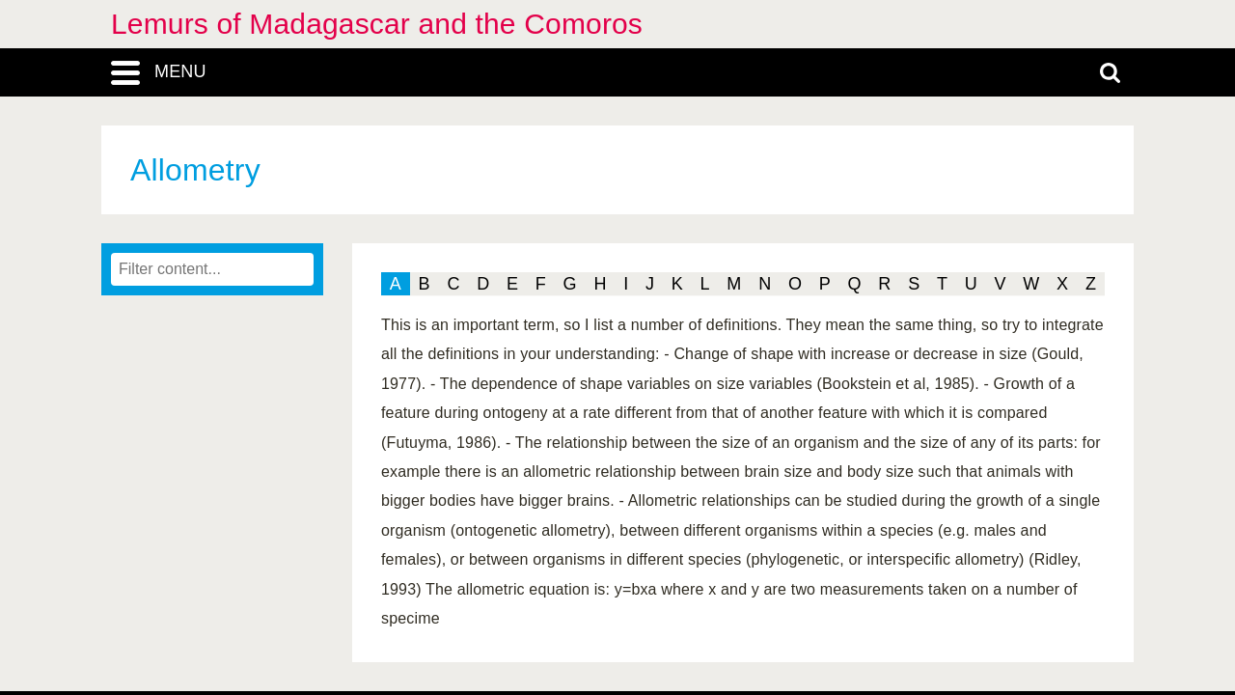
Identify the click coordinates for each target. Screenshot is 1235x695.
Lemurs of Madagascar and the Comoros (377, 24)
